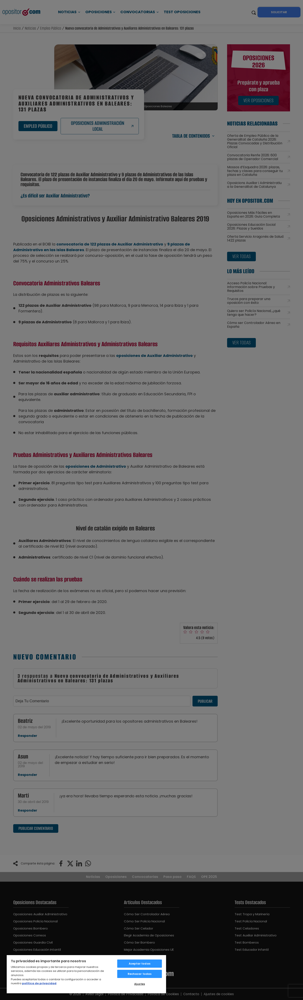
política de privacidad (39, 983)
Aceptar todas (139, 964)
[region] (86, 974)
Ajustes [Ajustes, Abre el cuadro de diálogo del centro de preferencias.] (139, 984)
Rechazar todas (140, 974)
